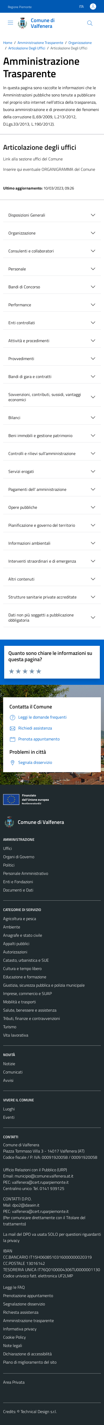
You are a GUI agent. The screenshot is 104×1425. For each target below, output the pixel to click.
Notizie (9, 1063)
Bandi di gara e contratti (29, 376)
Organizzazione (22, 233)
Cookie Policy (14, 1337)
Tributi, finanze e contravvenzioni (31, 1018)
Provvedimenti (21, 358)
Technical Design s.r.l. (39, 1411)
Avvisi (8, 1080)
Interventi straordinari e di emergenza (42, 561)
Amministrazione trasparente (28, 1320)
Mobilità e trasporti (19, 1002)
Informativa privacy (20, 1329)
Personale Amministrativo (25, 873)
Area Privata (14, 1382)
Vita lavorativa (15, 1035)
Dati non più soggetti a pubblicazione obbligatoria (41, 617)
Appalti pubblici (16, 943)
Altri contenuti (21, 579)
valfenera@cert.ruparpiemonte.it (40, 1182)
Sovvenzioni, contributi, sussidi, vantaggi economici (44, 397)
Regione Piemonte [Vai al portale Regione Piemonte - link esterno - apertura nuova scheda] (20, 6)
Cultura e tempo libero (22, 968)
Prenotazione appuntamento (28, 1295)
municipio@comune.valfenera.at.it (44, 1176)
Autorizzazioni (15, 952)
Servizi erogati (21, 471)
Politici (8, 865)
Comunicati (12, 1072)
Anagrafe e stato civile (22, 935)
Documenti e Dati (18, 890)
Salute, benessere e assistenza (29, 1010)
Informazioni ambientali (29, 543)
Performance (19, 305)
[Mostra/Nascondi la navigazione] (10, 22)
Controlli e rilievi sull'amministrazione (42, 453)
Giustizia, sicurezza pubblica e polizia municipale (44, 985)
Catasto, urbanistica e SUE (26, 960)
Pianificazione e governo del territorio (41, 525)
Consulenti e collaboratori (31, 251)
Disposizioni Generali (26, 215)
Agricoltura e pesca (19, 918)
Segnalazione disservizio (24, 1304)
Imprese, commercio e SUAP (27, 993)
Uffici (7, 848)
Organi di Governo (18, 857)
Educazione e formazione (24, 977)
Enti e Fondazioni (18, 882)
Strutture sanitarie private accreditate (42, 597)
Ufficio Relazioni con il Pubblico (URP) (35, 1170)
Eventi (8, 1117)
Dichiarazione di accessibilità (27, 1354)
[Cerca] (90, 23)
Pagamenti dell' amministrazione (37, 489)
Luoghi (9, 1109)
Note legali (12, 1345)
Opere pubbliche (22, 507)
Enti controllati (21, 323)
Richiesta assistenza (20, 1312)
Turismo (9, 1027)
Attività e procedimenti (28, 340)
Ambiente (11, 927)
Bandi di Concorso (24, 287)
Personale (17, 269)
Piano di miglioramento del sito (29, 1362)
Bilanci (14, 417)
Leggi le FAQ (14, 1287)
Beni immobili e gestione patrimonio (40, 435)
